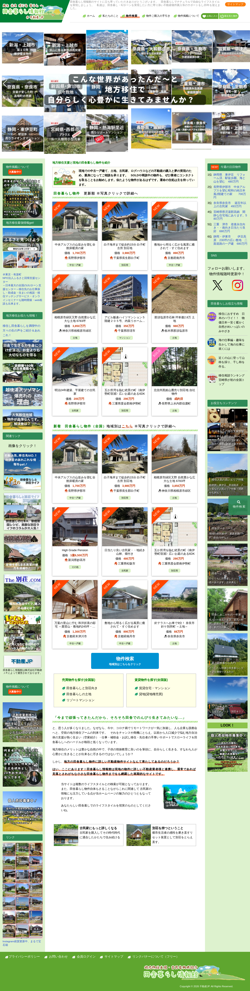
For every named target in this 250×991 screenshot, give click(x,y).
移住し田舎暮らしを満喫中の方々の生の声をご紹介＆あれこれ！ (21, 330)
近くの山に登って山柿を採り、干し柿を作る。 (232, 362)
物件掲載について (186, 16)
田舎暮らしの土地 (78, 694)
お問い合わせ (58, 956)
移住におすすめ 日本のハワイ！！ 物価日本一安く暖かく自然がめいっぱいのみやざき (232, 322)
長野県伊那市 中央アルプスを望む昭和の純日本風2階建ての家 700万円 (229, 192)
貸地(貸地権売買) (151, 694)
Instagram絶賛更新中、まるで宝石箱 (23, 894)
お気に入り (210, 16)
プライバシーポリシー (24, 956)
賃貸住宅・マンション (154, 688)
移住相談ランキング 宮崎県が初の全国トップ (232, 380)
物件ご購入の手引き (156, 16)
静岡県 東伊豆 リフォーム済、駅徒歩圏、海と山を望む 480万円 (229, 178)
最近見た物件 (229, 16)
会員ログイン (86, 956)
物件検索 (129, 16)
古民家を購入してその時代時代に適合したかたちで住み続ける (101, 832)
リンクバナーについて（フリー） (155, 956)
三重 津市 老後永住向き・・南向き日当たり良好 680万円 (229, 228)
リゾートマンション (80, 700)
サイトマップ (235, 4)
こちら (127, 426)
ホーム (88, 16)
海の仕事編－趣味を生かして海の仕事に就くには (232, 344)
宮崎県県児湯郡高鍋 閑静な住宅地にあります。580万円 (230, 215)
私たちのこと (108, 16)
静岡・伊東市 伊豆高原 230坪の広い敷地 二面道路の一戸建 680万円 (230, 240)
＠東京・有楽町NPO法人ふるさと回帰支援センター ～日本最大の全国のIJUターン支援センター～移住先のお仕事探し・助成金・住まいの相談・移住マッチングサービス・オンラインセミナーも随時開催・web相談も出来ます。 (23, 266)
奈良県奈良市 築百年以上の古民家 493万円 (229, 204)
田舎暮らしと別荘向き (82, 688)
